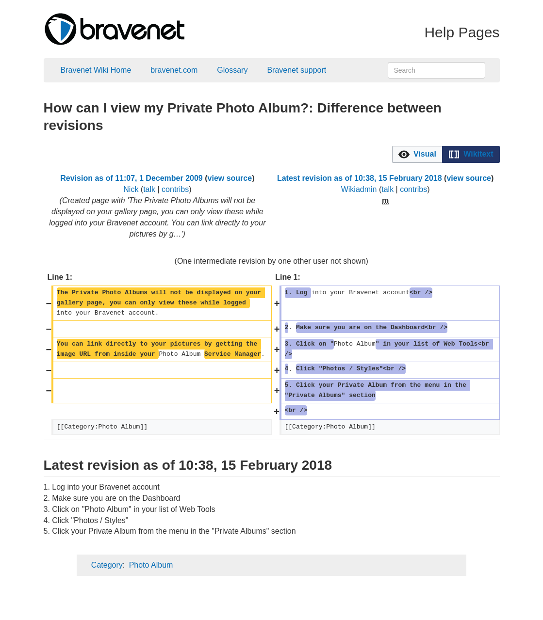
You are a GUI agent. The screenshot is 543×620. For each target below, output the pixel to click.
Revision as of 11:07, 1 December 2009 (131, 178)
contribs (175, 189)
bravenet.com (173, 70)
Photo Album (151, 565)
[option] (417, 154)
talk (149, 189)
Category (107, 565)
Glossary (232, 70)
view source (230, 178)
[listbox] (446, 154)
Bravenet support (296, 70)
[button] (417, 154)
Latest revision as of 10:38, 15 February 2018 (359, 178)
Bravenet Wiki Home (96, 70)
